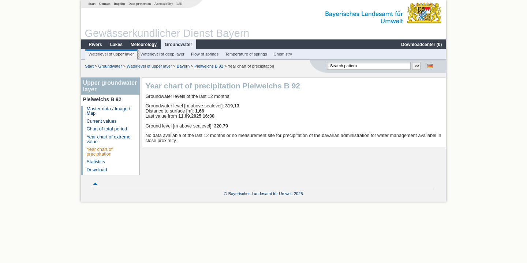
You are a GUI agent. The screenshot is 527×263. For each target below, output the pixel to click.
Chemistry (283, 54)
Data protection (139, 3)
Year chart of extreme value (109, 139)
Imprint (119, 3)
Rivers (95, 44)
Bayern (183, 66)
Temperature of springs (246, 54)
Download (97, 169)
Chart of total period (107, 129)
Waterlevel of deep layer (162, 54)
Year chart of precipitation (100, 152)
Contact (104, 3)
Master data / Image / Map (108, 111)
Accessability (163, 3)
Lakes (116, 44)
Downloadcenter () (421, 44)
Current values (102, 121)
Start (92, 3)
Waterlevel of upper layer (111, 54)
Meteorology (144, 44)
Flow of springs (204, 54)
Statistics (96, 161)
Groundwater (178, 44)
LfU (179, 3)
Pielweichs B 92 (208, 66)
